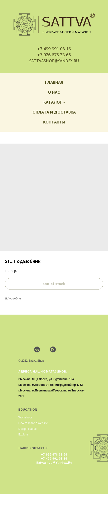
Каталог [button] (52, 102)
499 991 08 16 (57, 49)
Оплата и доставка (54, 112)
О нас (54, 92)
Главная (54, 82)
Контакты (54, 122)
